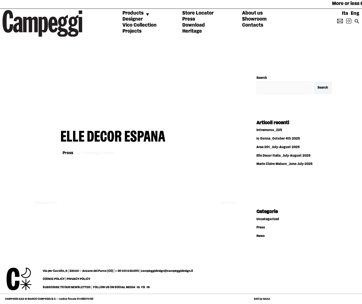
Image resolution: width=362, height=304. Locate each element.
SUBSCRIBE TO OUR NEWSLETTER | (67, 287)
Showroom (254, 19)
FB (143, 287)
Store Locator (198, 13)
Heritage (192, 31)
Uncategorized (267, 219)
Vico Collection (139, 25)
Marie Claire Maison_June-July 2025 (284, 163)
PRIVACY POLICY (78, 278)
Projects (132, 31)
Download (193, 25)
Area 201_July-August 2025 (278, 147)
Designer (132, 19)
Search (261, 77)
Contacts (252, 25)
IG (138, 287)
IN (148, 287)
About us (252, 13)
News (260, 235)
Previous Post (44, 202)
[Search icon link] (356, 22)
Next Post (231, 202)
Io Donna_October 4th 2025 (278, 138)
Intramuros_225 (269, 130)
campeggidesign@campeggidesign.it (167, 270)
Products (133, 13)
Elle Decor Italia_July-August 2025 (283, 155)
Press (188, 19)
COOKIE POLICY (54, 278)
